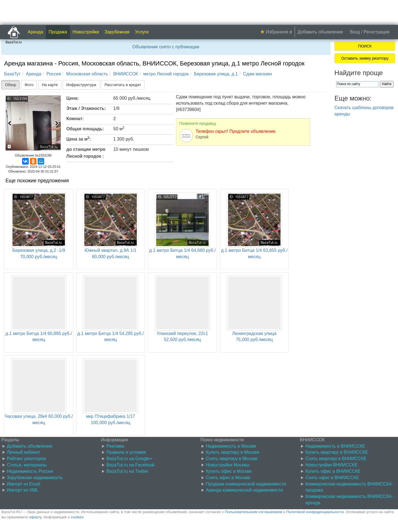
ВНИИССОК (125, 74)
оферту (35, 517)
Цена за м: (78, 138)
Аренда (35, 32)
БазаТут (12, 74)
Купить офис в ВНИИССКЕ (333, 471)
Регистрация (376, 32)
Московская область (87, 74)
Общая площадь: (85, 128)
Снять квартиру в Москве (232, 458)
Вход (355, 32)
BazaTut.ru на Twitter (127, 471)
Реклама (115, 446)
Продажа (58, 32)
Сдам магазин (257, 74)
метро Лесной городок (166, 74)
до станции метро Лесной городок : (86, 153)
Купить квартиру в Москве (232, 452)
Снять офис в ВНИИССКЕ (332, 477)
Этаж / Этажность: (86, 108)
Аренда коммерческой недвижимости (244, 490)
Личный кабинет (23, 452)
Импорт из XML (22, 490)
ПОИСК (364, 46)
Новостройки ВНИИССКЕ (331, 465)
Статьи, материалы (27, 465)
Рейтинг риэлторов (26, 458)
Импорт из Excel (23, 484)
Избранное (277, 32)
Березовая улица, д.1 (216, 74)
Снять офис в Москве (228, 477)
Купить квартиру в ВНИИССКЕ (336, 452)
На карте (50, 85)
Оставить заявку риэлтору (364, 58)
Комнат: (75, 118)
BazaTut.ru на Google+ (129, 458)
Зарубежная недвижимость (35, 477)
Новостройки (86, 32)
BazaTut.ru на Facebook (130, 465)
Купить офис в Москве (229, 471)
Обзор (10, 85)
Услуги (142, 32)
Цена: (72, 98)
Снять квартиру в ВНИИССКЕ (335, 458)
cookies (77, 517)
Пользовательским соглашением (253, 512)
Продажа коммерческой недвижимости (246, 484)
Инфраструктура (81, 85)
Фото (29, 85)
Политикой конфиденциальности (315, 512)
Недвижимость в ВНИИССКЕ (335, 446)
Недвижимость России (30, 471)
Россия (53, 74)
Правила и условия (126, 452)
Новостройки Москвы (228, 465)
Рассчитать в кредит (122, 85)
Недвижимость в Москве (231, 446)
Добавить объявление (320, 32)
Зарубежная (116, 32)
